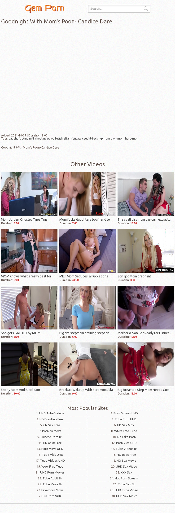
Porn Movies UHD (126, 413)
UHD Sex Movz (126, 496)
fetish (59, 138)
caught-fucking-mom (96, 138)
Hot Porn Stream (126, 478)
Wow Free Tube (52, 466)
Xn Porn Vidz (52, 496)
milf (31, 138)
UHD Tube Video (126, 490)
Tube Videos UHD (52, 460)
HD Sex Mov (125, 425)
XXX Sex (126, 472)
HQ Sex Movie (126, 460)
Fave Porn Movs (52, 490)
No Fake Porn (126, 436)
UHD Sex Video (126, 466)
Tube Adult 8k (52, 478)
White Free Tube (125, 431)
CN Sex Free (51, 425)
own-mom (117, 138)
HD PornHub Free (51, 419)
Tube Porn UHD (125, 419)
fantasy (76, 138)
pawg (50, 138)
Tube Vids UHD (52, 454)
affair (67, 138)
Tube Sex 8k (126, 484)
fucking (23, 138)
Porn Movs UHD (52, 448)
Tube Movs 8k (52, 484)
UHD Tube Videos (51, 413)
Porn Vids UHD (126, 442)
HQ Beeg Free (126, 454)
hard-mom (132, 138)
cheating (41, 138)
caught (13, 138)
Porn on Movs (51, 431)
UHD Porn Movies (52, 472)
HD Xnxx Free (52, 442)
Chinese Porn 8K (51, 436)
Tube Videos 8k (126, 448)
